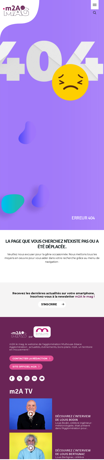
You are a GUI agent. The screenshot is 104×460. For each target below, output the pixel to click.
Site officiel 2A (24, 366)
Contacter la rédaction (29, 358)
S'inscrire (52, 304)
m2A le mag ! (85, 296)
